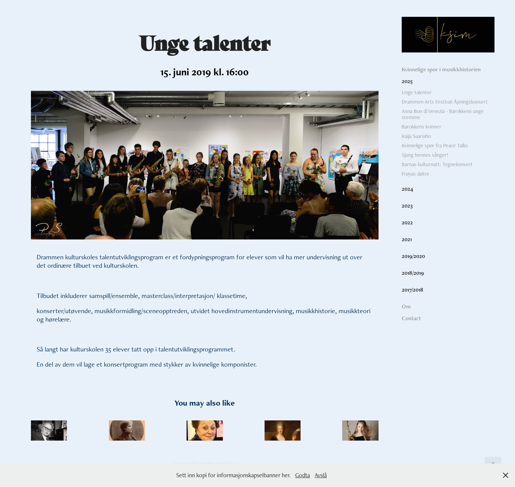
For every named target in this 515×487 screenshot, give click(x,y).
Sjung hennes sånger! (425, 154)
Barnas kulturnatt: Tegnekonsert (437, 164)
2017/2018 (412, 289)
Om (406, 306)
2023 (407, 205)
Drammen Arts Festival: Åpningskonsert (445, 101)
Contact (411, 318)
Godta (302, 475)
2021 (407, 239)
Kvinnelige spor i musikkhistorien (441, 69)
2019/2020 (413, 256)
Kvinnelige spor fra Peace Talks (435, 145)
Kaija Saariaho (416, 136)
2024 (407, 188)
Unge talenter (417, 92)
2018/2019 (413, 272)
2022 (407, 222)
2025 (407, 81)
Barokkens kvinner (421, 126)
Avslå (321, 475)
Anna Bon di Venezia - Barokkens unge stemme (443, 114)
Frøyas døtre (415, 173)
